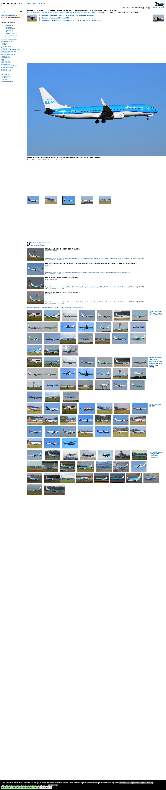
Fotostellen (4, 78)
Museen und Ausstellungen (9, 66)
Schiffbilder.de (9, 30)
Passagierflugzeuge (7, 67)
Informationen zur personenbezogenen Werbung (136, 783)
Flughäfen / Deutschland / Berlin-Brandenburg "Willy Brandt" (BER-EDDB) (71, 20)
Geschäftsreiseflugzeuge (8, 51)
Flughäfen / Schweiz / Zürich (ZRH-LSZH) (93, 272)
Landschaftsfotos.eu (10, 35)
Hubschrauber (5, 56)
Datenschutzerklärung (7, 81)
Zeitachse (4, 79)
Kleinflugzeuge (5, 58)
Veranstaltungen (6, 71)
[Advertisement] (55, 41)
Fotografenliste (5, 76)
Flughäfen (4, 43)
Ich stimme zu (45, 787)
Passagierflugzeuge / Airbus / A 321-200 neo (118, 272)
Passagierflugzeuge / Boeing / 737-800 (92, 258)
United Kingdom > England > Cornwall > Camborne (156, 454)
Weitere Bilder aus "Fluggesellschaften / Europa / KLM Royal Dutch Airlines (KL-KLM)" (55, 307)
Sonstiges (4, 69)
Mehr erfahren (53, 785)
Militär (3, 59)
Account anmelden (158, 8)
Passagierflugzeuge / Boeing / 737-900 (57, 18)
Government (4, 53)
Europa (77, 12)
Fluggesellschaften (67, 12)
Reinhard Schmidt (33, 160)
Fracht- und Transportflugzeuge (10, 49)
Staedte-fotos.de (10, 33)
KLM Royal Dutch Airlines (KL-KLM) (92, 12)
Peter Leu (48, 265)
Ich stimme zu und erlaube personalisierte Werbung (20, 787)
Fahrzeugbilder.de (10, 28)
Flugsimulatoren (6, 46)
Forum (29, 3)
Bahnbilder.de (9, 25)
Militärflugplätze (5, 61)
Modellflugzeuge (6, 64)
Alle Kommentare (45, 243)
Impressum (41, 3)
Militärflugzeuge (6, 62)
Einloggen (148, 8)
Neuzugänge (5, 74)
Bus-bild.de (8, 27)
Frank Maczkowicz (51, 250)
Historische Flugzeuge (8, 54)
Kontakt (34, 3)
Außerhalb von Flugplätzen (9, 40)
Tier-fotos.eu (8, 37)
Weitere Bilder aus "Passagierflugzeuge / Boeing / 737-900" (156, 313)
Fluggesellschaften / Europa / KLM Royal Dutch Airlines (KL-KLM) (68, 15)
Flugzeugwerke (5, 48)
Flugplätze (4, 45)
